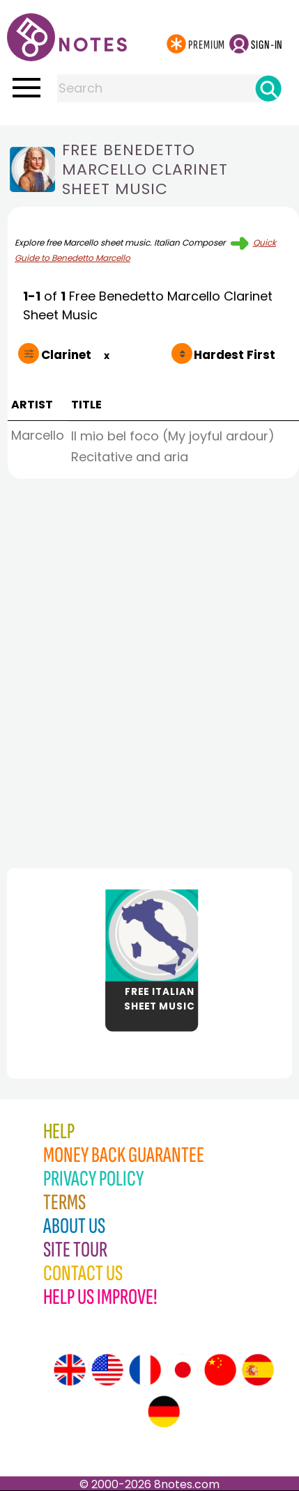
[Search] (268, 88)
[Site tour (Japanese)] (182, 1370)
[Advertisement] (149, 669)
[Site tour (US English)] (107, 1370)
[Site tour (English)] (69, 1370)
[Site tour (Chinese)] (220, 1370)
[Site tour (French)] (145, 1370)
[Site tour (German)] (163, 1411)
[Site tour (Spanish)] (257, 1370)
